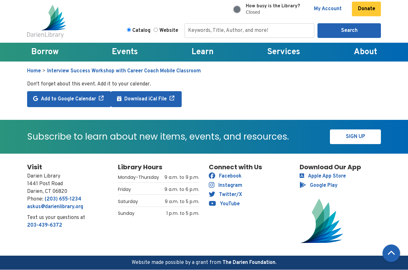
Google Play (319, 185)
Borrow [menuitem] (45, 52)
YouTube (224, 204)
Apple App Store (323, 176)
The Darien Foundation (248, 262)
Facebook (225, 176)
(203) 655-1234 (63, 199)
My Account (328, 9)
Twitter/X (225, 195)
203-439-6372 (44, 225)
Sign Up (355, 137)
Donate (366, 9)
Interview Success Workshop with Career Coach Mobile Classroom (124, 71)
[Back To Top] (391, 253)
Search (349, 30)
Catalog (141, 30)
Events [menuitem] (125, 52)
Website (168, 30)
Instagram (225, 185)
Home (34, 71)
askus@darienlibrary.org (55, 207)
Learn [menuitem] (203, 52)
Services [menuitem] (283, 52)
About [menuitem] (365, 52)
